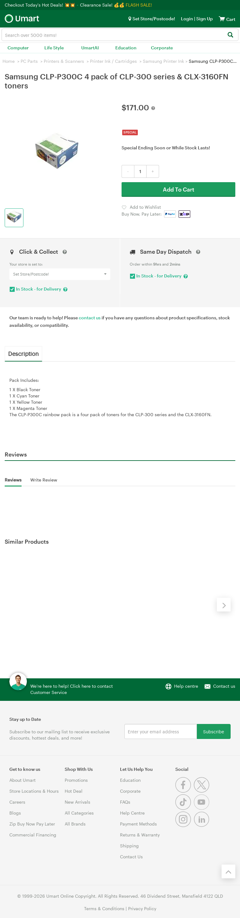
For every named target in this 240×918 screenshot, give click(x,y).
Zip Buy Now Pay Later (32, 823)
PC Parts (29, 61)
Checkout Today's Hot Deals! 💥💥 (40, 4)
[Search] (230, 35)
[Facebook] (184, 791)
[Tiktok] (184, 808)
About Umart (22, 780)
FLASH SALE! (139, 4)
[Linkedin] (202, 825)
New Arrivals (77, 802)
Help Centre (132, 813)
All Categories (79, 813)
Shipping (129, 845)
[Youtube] (202, 808)
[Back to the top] (228, 871)
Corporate (162, 47)
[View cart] (222, 18)
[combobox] (120, 35)
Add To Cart (178, 189)
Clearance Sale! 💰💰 (102, 4)
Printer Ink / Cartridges (113, 61)
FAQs (125, 802)
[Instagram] (184, 825)
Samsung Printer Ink (163, 61)
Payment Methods (138, 823)
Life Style (54, 47)
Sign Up (204, 18)
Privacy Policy (142, 908)
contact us (90, 317)
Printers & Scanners (64, 61)
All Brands (75, 823)
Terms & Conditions (104, 908)
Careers (17, 802)
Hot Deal (73, 791)
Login (187, 18)
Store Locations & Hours (34, 791)
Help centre (186, 686)
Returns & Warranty (140, 834)
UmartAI (90, 47)
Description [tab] (23, 353)
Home (8, 61)
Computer (18, 47)
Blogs (15, 813)
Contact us (224, 686)
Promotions (76, 780)
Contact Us (131, 856)
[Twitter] (202, 791)
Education (126, 47)
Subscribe (213, 731)
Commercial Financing (32, 834)
